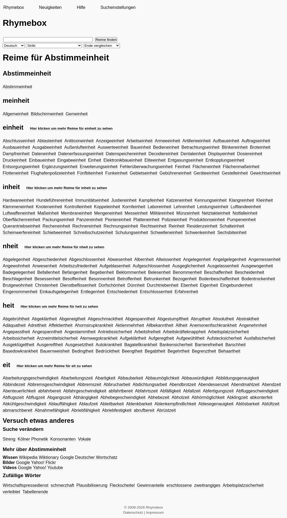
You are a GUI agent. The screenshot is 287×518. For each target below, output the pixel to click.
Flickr (51, 462)
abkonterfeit (261, 397)
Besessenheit (47, 278)
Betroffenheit (129, 278)
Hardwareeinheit (18, 200)
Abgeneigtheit (72, 319)
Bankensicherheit (176, 344)
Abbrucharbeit (117, 384)
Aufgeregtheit (161, 338)
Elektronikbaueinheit (123, 160)
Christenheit (46, 285)
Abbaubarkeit (130, 378)
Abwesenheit (119, 259)
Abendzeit (271, 384)
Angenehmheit (253, 325)
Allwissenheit (168, 259)
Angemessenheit (265, 259)
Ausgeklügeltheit (18, 344)
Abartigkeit (105, 378)
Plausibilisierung (92, 485)
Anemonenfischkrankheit (213, 325)
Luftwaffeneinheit (19, 213)
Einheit (94, 160)
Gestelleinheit (235, 173)
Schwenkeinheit (200, 232)
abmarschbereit (17, 410)
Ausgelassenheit (223, 266)
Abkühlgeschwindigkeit (24, 404)
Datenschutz (133, 512)
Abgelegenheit (16, 259)
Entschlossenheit (156, 291)
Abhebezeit (158, 397)
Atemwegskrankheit (99, 338)
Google (67, 457)
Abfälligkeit (170, 391)
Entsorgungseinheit (21, 166)
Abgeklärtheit (44, 319)
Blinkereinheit (234, 147)
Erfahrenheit (186, 291)
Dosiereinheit (249, 153)
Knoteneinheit (49, 206)
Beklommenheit (131, 272)
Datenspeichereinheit (126, 153)
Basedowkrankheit (20, 351)
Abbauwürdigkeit (197, 378)
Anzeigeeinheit (110, 141)
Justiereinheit (123, 200)
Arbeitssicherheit (18, 338)
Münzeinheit (187, 213)
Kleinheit (264, 200)
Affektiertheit (61, 325)
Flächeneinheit (207, 166)
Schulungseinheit (131, 232)
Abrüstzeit (166, 410)
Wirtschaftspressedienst (25, 485)
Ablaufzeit (88, 404)
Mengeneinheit (108, 213)
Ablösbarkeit (248, 404)
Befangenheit (74, 272)
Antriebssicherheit (115, 331)
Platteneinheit (146, 219)
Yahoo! (38, 462)
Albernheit (144, 259)
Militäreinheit (162, 213)
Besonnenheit (102, 278)
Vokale (84, 439)
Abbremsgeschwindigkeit (51, 384)
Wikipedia (28, 457)
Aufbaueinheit (226, 141)
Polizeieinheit (174, 219)
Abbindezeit (14, 384)
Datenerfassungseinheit (80, 153)
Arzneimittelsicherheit (57, 338)
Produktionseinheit (207, 219)
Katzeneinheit (179, 200)
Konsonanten (63, 439)
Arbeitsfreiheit (147, 331)
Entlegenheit (93, 291)
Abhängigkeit (85, 397)
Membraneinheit (76, 213)
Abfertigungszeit (218, 391)
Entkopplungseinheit (224, 160)
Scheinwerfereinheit (22, 232)
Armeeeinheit (167, 141)
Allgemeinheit (16, 114)
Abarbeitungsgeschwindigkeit (30, 378)
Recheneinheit (56, 226)
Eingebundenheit (236, 285)
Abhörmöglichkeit (208, 397)
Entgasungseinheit (185, 160)
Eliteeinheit (154, 160)
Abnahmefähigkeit (52, 410)
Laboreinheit (159, 206)
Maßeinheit (48, 213)
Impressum (155, 512)
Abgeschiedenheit (50, 259)
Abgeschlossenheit (87, 259)
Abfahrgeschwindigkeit (84, 391)
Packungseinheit (58, 219)
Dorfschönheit (111, 285)
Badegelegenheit (19, 272)
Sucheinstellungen (118, 7)
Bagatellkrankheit (140, 344)
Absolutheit (223, 319)
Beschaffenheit (218, 272)
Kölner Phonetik (33, 439)
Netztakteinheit (216, 213)
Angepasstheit (16, 331)
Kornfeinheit (133, 206)
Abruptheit (200, 319)
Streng (9, 439)
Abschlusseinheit (19, 141)
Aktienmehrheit (129, 325)
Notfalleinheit (244, 213)
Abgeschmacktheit (105, 319)
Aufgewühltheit (190, 338)
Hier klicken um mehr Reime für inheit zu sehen (66, 188)
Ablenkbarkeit (139, 404)
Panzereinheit (89, 219)
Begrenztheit (204, 351)
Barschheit (235, 344)
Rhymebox (13, 7)
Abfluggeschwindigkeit (257, 391)
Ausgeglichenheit (188, 266)
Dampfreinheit (16, 153)
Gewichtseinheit (265, 173)
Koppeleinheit (107, 206)
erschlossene (179, 485)
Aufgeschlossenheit (151, 266)
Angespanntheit (47, 331)
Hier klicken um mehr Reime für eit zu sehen (54, 366)
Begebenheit (102, 272)
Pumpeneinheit (241, 219)
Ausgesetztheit (79, 344)
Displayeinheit (221, 153)
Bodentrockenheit (258, 278)
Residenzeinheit (202, 226)
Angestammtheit (80, 331)
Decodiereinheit (163, 153)
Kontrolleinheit (78, 206)
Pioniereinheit (118, 219)
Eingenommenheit (20, 291)
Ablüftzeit (270, 404)
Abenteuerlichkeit (19, 391)
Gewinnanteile (150, 485)
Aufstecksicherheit (224, 338)
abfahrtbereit (121, 391)
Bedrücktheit (108, 351)
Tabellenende (35, 491)
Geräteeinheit (206, 173)
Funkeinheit (116, 173)
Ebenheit (189, 285)
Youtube (55, 467)
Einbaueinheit (42, 160)
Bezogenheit (185, 278)
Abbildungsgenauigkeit (237, 378)
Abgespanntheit (140, 319)
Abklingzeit (237, 397)
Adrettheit (37, 325)
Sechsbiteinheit (232, 232)
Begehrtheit (179, 351)
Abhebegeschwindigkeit (123, 397)
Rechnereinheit (86, 226)
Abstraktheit (247, 319)
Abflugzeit (35, 397)
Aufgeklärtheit (133, 338)
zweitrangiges (207, 485)
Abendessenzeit (213, 384)
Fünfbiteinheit (90, 173)
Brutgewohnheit (18, 285)
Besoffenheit (74, 278)
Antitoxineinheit (79, 141)
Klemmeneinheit (18, 206)
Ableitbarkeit (112, 404)
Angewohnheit (16, 266)
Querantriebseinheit (21, 226)
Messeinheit (136, 213)
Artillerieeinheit (196, 141)
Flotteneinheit (16, 173)
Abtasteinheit (49, 141)
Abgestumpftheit (173, 319)
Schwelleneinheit (166, 232)
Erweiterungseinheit (99, 166)
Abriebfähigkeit (85, 410)
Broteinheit (260, 147)
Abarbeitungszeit (77, 378)
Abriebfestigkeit (117, 410)
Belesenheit (159, 272)
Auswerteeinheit (113, 147)
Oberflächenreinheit (21, 219)
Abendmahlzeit (245, 384)
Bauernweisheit (54, 351)
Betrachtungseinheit (200, 147)
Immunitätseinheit (92, 200)
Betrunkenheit (157, 278)
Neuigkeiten (50, 7)
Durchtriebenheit (162, 285)
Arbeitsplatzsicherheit (228, 331)
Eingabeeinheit (71, 160)
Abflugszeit (13, 397)
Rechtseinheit (153, 226)
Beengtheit (132, 351)
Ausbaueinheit (16, 147)
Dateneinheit (44, 153)
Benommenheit (187, 272)
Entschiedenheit (122, 291)
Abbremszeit (89, 384)
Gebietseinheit (143, 173)
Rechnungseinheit (121, 226)
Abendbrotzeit (182, 384)
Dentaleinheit (192, 153)
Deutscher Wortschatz (96, 457)
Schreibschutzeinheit (93, 232)
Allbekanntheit (159, 325)
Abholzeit (180, 397)
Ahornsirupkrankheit (94, 325)
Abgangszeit (59, 397)
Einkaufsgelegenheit (59, 291)
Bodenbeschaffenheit (219, 278)
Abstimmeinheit (17, 86)
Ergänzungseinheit (59, 166)
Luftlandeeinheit (246, 206)
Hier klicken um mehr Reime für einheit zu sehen (71, 128)
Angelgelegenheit (229, 259)
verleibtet (11, 491)
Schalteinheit (231, 226)
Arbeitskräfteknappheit (184, 331)
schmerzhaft (62, 485)
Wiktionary (49, 457)
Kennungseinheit (210, 200)
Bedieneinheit (166, 147)
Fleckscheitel (122, 485)
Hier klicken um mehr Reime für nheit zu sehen (64, 247)
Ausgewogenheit (257, 266)
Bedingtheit (82, 351)
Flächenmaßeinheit (241, 166)
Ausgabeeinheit (47, 147)
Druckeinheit (15, 160)
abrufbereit (144, 410)
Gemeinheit (77, 114)
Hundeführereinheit (54, 200)
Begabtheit (155, 351)
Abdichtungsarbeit (150, 384)
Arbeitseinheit (139, 141)
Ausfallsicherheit (259, 338)
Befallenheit (48, 272)
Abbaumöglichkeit (162, 378)
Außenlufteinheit (79, 147)
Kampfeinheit (151, 200)
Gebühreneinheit (175, 173)
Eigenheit (209, 285)
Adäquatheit (14, 325)
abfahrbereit (49, 391)
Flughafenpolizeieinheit (53, 173)
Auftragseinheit (256, 141)
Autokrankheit (109, 344)
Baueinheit (140, 147)
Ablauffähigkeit (62, 404)
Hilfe (81, 7)
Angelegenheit (197, 259)
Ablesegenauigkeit (215, 404)
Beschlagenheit (17, 278)
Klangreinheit (241, 200)
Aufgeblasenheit (115, 266)
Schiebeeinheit (57, 232)
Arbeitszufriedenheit (78, 266)
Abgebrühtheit (16, 319)
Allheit (181, 325)
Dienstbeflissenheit (78, 285)
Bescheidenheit (249, 272)
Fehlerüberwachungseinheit (146, 166)
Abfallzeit (192, 391)
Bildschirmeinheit (47, 114)
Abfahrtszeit (146, 391)
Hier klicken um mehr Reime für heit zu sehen (59, 306)
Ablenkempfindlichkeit (175, 404)
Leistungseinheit (212, 206)
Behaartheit (229, 351)
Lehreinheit (184, 206)
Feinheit (182, 166)
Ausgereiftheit (50, 344)
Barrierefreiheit (209, 344)
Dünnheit (135, 285)
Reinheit (177, 226)
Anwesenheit (44, 266)
